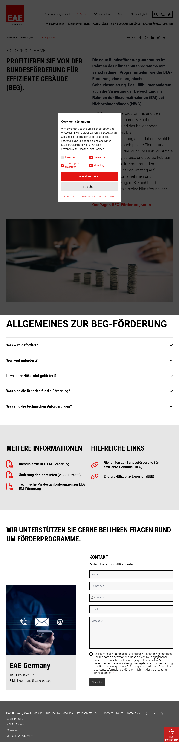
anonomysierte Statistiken (73, 379)
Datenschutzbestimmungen (89, 410)
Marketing (99, 378)
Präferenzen (100, 370)
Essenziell (70, 370)
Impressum (109, 410)
